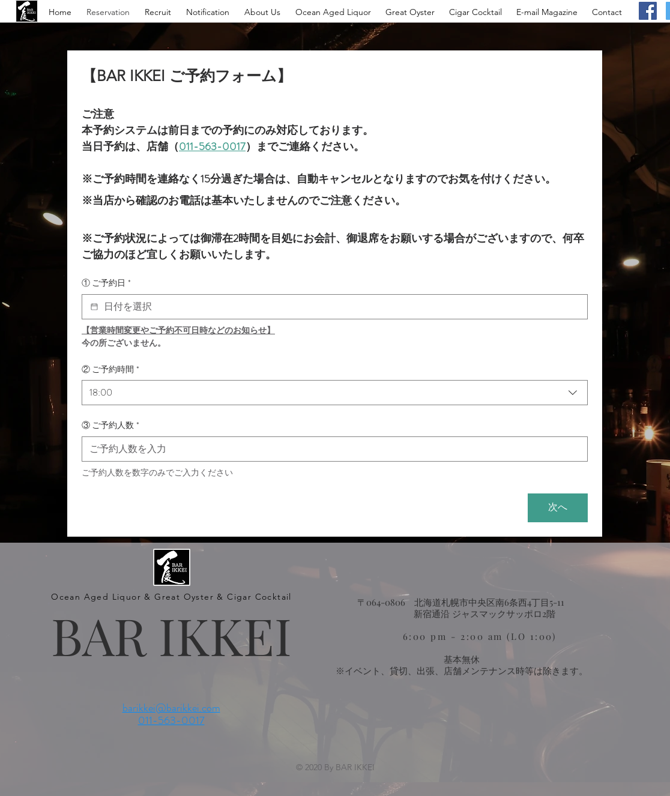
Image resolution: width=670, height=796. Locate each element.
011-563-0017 (171, 720)
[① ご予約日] (94, 307)
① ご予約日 (106, 283)
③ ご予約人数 (110, 426)
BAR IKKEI (171, 635)
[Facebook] (648, 11)
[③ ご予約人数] (331, 449)
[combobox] (335, 392)
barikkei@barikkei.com (171, 708)
